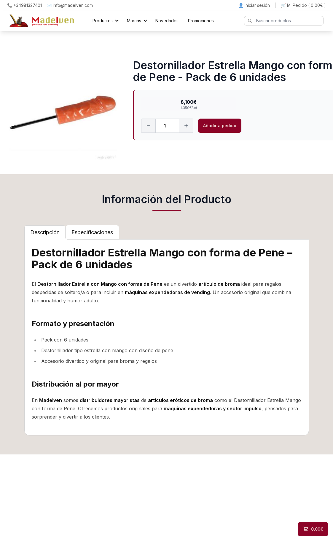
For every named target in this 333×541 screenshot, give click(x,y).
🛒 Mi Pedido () (303, 5)
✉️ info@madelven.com (70, 5)
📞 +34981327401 (24, 5)
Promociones (201, 20)
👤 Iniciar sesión (254, 5)
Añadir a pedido (219, 125)
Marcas (134, 20)
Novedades (167, 20)
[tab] (45, 232)
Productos (103, 20)
